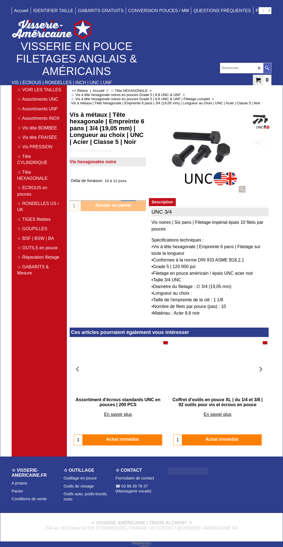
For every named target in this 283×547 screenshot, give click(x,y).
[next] (268, 10)
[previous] (263, 10)
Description (162, 202)
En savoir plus (118, 414)
